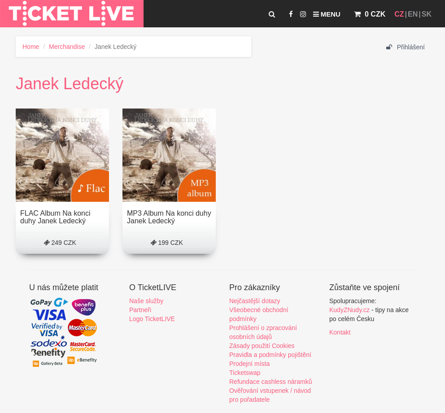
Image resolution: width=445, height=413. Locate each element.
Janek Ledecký (69, 83)
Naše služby (146, 300)
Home (30, 46)
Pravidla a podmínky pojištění (270, 354)
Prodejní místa (249, 363)
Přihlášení (405, 47)
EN (413, 14)
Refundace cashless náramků (270, 381)
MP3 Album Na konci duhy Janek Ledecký (169, 217)
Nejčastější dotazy (254, 300)
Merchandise (67, 46)
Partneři (140, 309)
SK (427, 14)
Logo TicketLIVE (152, 318)
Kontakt (339, 332)
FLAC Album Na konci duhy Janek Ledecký (55, 217)
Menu (326, 14)
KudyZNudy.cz (349, 309)
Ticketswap (245, 372)
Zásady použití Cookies (262, 345)
